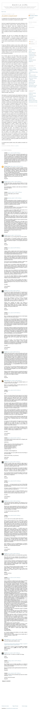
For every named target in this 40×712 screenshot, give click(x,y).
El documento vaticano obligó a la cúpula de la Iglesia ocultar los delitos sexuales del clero (15, 644)
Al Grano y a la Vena (32, 67)
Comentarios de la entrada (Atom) (12, 708)
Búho (30, 73)
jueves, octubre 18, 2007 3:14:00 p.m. (14, 515)
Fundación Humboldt (32, 96)
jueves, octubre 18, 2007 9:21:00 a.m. (13, 351)
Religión (30, 61)
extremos (10, 675)
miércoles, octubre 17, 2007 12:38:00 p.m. (14, 181)
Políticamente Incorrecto (33, 85)
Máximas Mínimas (32, 99)
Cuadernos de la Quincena (33, 76)
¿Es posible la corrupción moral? (9, 16)
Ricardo (5, 181)
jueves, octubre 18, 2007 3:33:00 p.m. (13, 553)
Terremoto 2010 (31, 54)
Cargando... (31, 23)
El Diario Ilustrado (32, 80)
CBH (29, 51)
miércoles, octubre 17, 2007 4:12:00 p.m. (15, 198)
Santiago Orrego (7, 166)
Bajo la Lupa (20, 5)
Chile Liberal (6, 380)
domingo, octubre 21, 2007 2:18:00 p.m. (14, 660)
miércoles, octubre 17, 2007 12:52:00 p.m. (15, 192)
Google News (31, 97)
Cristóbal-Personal (32, 55)
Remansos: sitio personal (33, 100)
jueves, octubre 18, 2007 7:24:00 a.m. (13, 290)
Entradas (31, 41)
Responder (6, 163)
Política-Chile (31, 49)
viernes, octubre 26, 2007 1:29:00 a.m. (14, 673)
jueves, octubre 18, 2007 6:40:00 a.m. (14, 247)
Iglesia (30, 58)
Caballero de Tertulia (32, 93)
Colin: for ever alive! (32, 75)
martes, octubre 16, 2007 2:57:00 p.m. (14, 152)
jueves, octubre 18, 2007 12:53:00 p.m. (13, 501)
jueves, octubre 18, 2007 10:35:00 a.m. (14, 390)
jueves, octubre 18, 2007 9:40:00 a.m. (15, 380)
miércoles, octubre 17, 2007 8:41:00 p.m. (14, 235)
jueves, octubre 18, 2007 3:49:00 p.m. (14, 577)
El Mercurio (31, 94)
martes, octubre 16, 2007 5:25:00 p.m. (16, 166)
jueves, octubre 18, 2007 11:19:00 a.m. (14, 437)
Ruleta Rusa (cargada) (32, 86)
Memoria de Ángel (32, 82)
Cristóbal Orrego (34, 15)
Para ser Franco (31, 83)
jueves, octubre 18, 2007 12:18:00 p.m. (13, 461)
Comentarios (32, 43)
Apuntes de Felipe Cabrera (33, 72)
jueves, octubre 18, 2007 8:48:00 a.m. (14, 312)
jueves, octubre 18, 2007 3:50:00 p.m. (15, 639)
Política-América (31, 52)
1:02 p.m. (17, 145)
